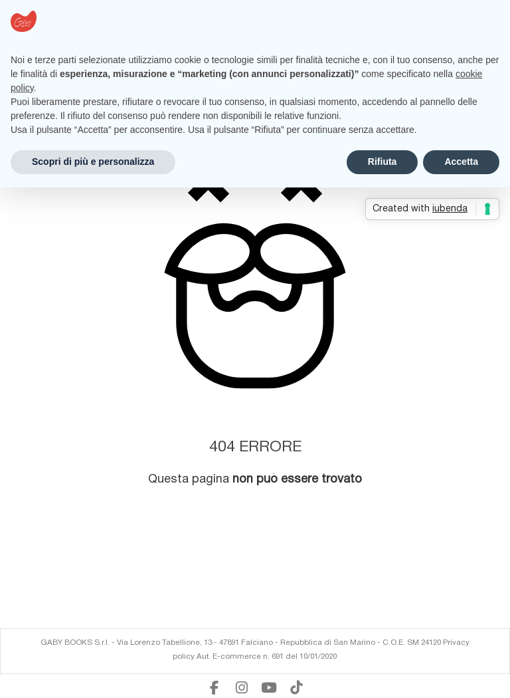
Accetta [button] (461, 161)
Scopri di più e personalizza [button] (93, 161)
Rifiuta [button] (382, 161)
